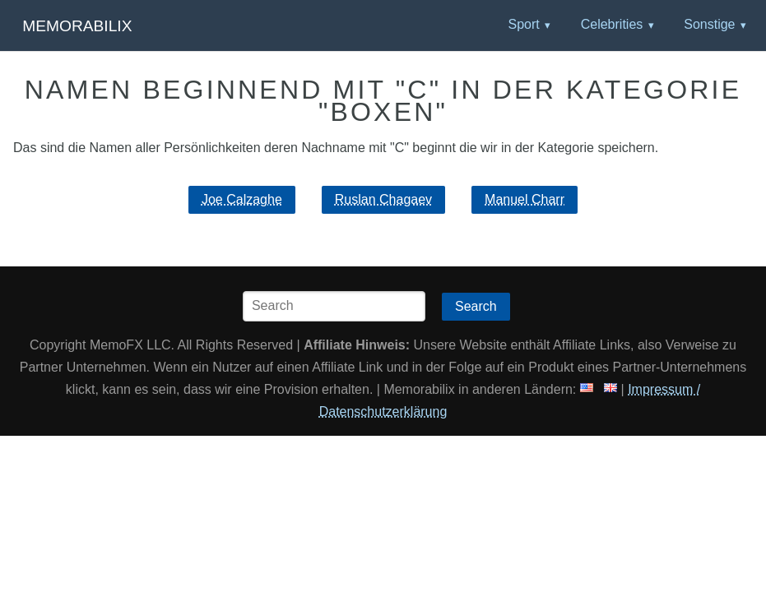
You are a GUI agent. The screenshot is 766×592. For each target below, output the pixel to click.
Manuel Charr (524, 199)
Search (476, 306)
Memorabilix (77, 26)
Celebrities (612, 24)
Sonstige (709, 24)
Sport (523, 24)
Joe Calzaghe (242, 199)
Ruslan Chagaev (383, 199)
